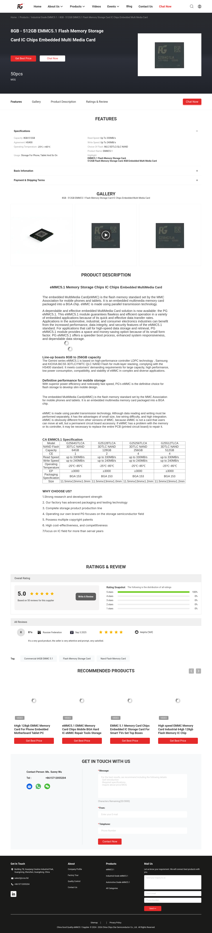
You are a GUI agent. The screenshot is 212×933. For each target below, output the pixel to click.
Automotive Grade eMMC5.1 (118, 882)
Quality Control (74, 881)
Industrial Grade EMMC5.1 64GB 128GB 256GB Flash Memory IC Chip (79, 729)
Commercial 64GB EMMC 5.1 (38, 658)
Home (14, 17)
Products (24, 17)
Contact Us (72, 887)
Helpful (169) (146, 632)
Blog (129, 6)
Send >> (152, 908)
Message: (104, 770)
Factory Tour (73, 875)
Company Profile (75, 869)
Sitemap (94, 923)
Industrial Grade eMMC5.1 (44, 17)
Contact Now (110, 841)
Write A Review (85, 596)
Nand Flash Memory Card (113, 658)
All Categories (112, 888)
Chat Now (52, 58)
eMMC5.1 (110, 869)
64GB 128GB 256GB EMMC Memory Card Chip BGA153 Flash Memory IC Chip (31, 729)
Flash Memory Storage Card (77, 658)
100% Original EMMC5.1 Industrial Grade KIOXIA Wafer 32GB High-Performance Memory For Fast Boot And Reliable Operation (129, 733)
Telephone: (104, 824)
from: (102, 808)
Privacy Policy (115, 923)
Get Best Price (23, 58)
